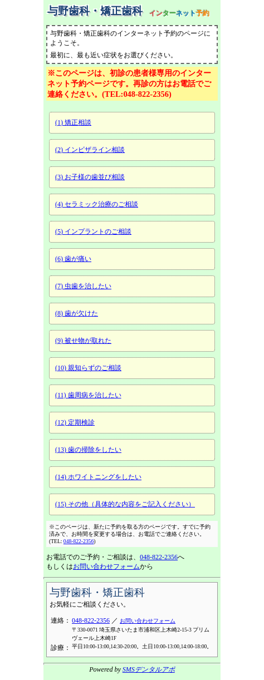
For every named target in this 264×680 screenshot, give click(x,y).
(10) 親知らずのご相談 (88, 368)
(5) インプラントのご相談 (93, 231)
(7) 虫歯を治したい (83, 286)
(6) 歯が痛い (73, 259)
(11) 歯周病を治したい (88, 395)
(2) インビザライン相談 (90, 150)
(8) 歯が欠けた (76, 313)
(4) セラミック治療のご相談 (96, 204)
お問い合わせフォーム (106, 566)
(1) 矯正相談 (73, 122)
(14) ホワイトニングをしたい (98, 477)
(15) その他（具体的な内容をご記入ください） (125, 504)
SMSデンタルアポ (149, 669)
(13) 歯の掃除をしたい (88, 450)
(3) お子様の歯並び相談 (90, 177)
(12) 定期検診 (75, 422)
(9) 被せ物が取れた (83, 340)
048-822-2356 (78, 541)
